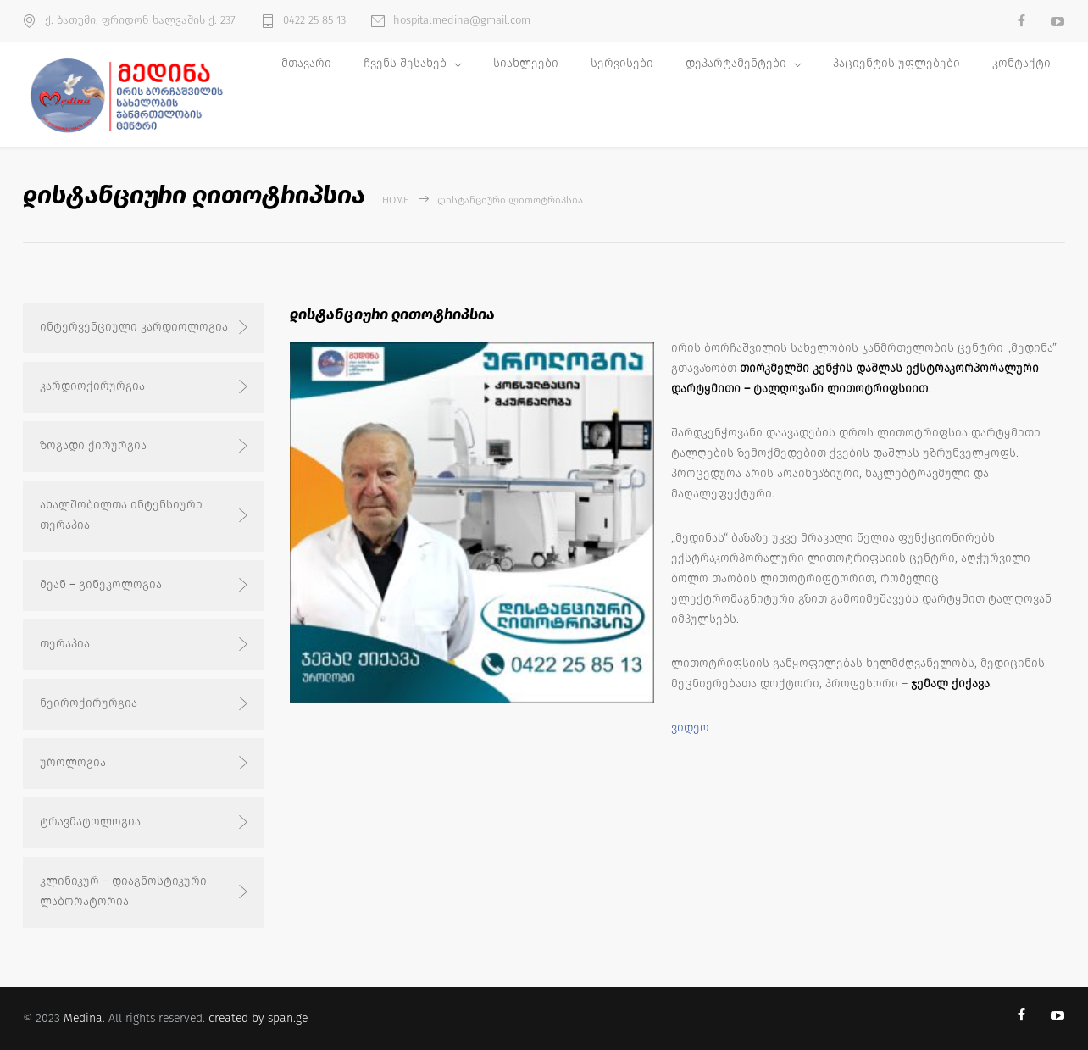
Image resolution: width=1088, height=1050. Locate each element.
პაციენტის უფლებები (896, 63)
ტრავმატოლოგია (90, 821)
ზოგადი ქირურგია (93, 445)
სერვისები (622, 63)
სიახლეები (525, 63)
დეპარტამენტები (736, 63)
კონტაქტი (1021, 63)
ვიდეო (690, 727)
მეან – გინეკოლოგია (101, 584)
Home (395, 200)
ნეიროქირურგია (88, 703)
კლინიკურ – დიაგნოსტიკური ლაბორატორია (123, 891)
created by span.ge (258, 1018)
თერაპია (65, 643)
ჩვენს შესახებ (405, 63)
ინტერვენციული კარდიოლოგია (134, 326)
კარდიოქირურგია (92, 386)
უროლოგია (73, 762)
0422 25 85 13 (314, 20)
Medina (83, 1018)
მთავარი (306, 63)
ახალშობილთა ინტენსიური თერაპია (121, 514)
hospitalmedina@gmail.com (461, 20)
